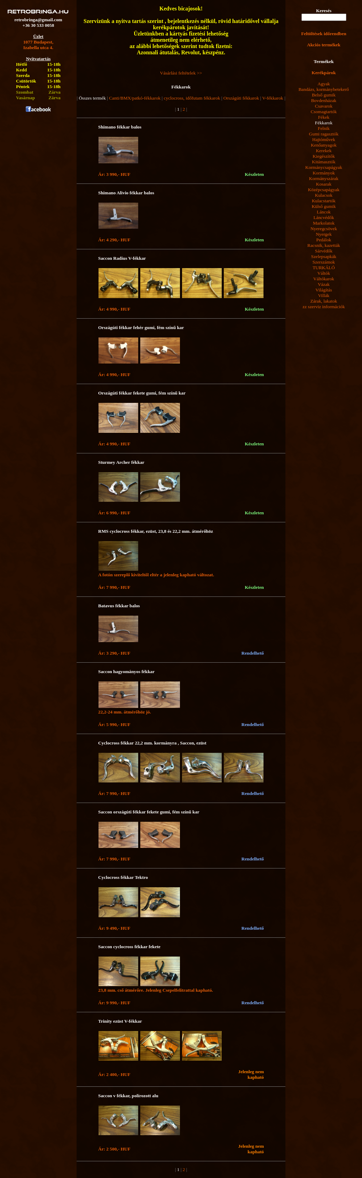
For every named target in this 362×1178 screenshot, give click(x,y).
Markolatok (324, 223)
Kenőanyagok (324, 145)
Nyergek (324, 234)
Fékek (324, 117)
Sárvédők (323, 250)
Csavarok (323, 106)
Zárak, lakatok (323, 301)
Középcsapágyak (323, 189)
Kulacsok (323, 195)
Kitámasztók (323, 161)
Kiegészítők (324, 156)
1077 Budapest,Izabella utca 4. (38, 44)
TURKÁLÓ (324, 267)
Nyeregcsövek (323, 228)
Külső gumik (324, 206)
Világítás (323, 289)
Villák (324, 295)
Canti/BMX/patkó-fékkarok (134, 98)
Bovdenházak (324, 100)
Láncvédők (323, 217)
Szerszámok (324, 262)
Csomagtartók (324, 111)
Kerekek (323, 150)
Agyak (323, 83)
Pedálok (323, 239)
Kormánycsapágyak (323, 167)
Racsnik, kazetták (323, 245)
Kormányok (324, 172)
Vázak (324, 284)
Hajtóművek (323, 139)
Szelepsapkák (324, 256)
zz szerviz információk (323, 306)
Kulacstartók (324, 200)
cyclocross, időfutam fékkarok (192, 98)
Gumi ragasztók (324, 133)
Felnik (324, 128)
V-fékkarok (272, 98)
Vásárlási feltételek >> (181, 73)
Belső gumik (324, 94)
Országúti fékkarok (241, 98)
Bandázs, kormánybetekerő (323, 89)
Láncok (324, 211)
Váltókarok (323, 278)
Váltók (323, 273)
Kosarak (323, 184)
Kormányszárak (323, 178)
